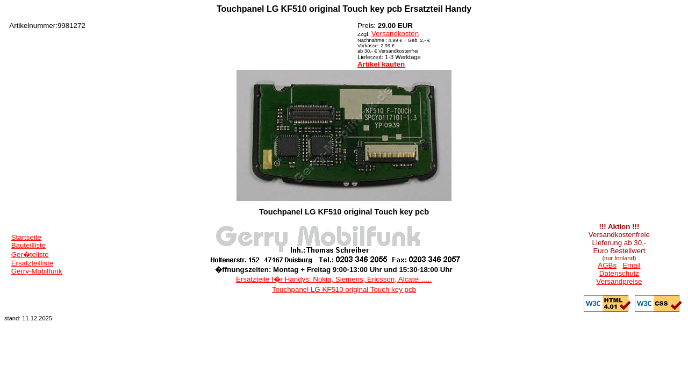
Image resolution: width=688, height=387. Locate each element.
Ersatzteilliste (32, 263)
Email (631, 265)
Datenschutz (619, 273)
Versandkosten (395, 34)
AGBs (607, 265)
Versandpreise (619, 281)
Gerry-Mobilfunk (36, 271)
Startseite (26, 237)
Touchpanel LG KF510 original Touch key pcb (344, 289)
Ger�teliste (30, 254)
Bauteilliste (28, 245)
